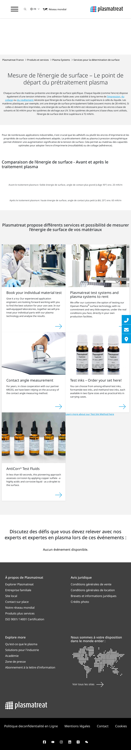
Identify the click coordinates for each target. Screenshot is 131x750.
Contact (103, 726)
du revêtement (25, 100)
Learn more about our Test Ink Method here (90, 414)
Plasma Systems (61, 59)
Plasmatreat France (13, 59)
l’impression (113, 96)
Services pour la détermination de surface (96, 59)
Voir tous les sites (88, 684)
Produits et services (38, 59)
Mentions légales (77, 726)
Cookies (121, 726)
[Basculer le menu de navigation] (14, 9)
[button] (25, 9)
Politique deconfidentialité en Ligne (31, 726)
